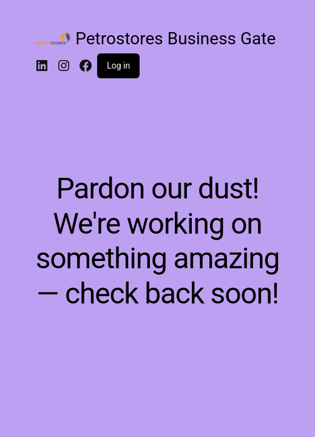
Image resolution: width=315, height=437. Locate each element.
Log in (118, 65)
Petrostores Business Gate (175, 39)
